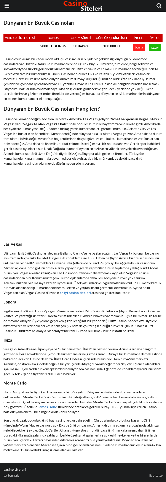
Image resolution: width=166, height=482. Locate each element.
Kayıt (155, 48)
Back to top (156, 475)
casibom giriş (11, 475)
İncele (139, 48)
